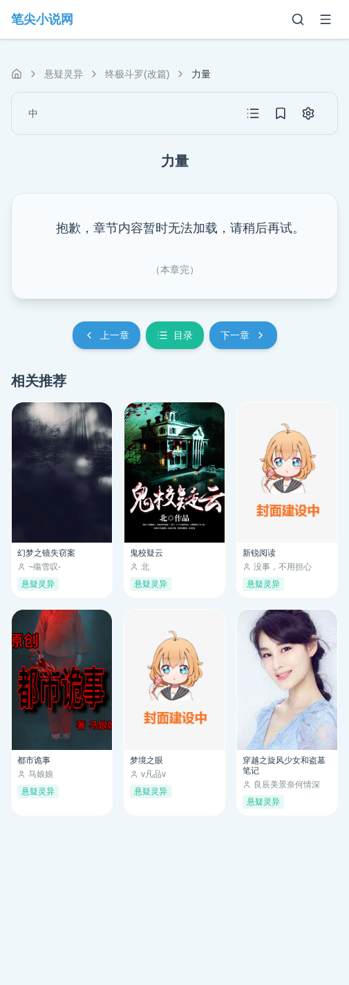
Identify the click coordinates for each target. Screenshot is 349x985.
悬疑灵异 (63, 73)
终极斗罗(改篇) (137, 73)
